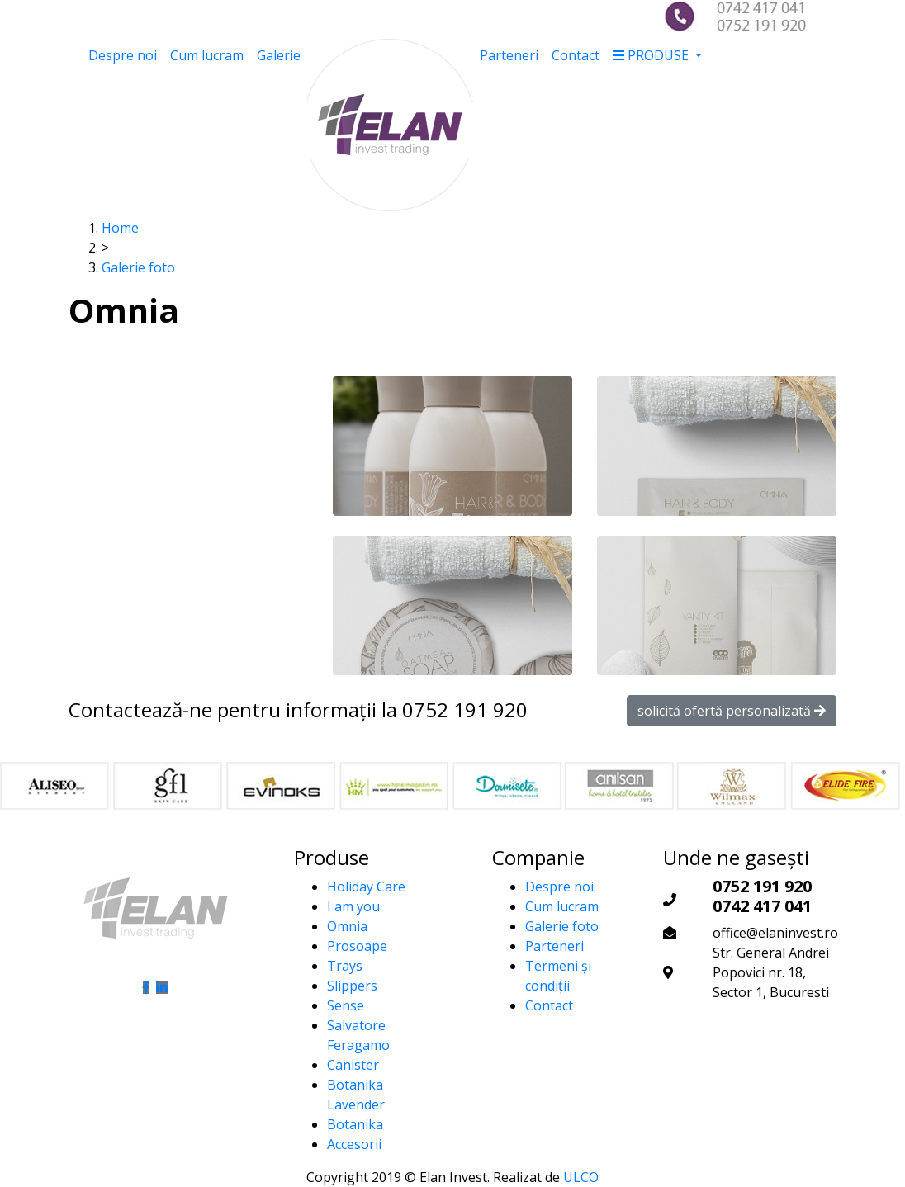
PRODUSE (652, 55)
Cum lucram (207, 55)
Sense (345, 1005)
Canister (353, 1065)
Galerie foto (138, 267)
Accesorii (354, 1144)
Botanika (355, 1124)
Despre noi (122, 55)
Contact (575, 55)
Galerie (279, 55)
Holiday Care (366, 886)
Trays (344, 966)
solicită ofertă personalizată (731, 711)
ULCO (581, 1177)
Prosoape (357, 946)
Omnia (347, 926)
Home (120, 228)
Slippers (352, 986)
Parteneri (509, 55)
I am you (353, 906)
